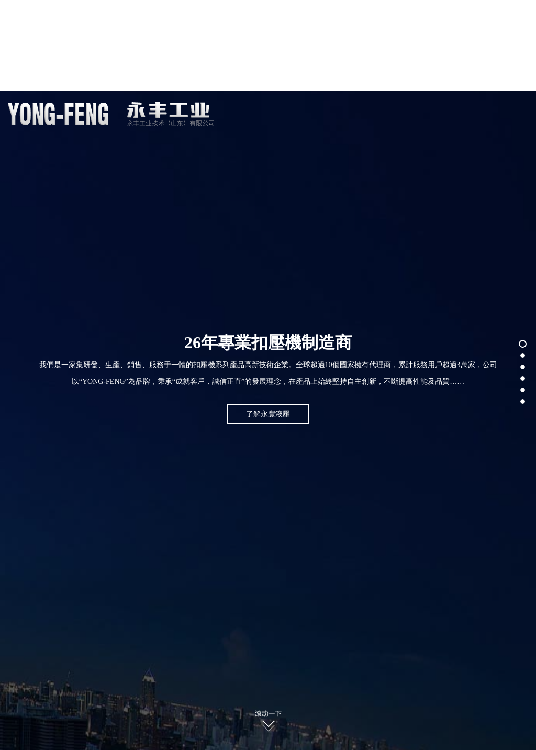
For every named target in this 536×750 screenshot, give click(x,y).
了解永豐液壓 (268, 414)
